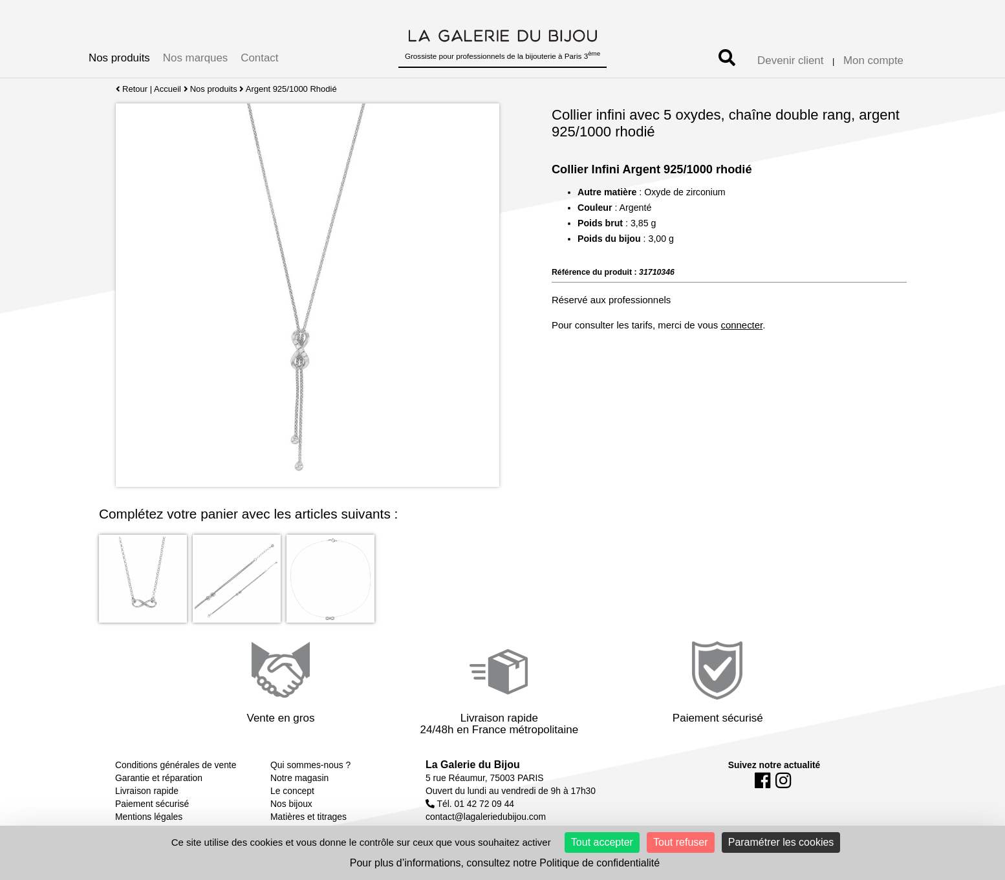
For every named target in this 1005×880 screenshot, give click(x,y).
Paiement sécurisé (152, 804)
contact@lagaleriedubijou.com (486, 816)
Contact (259, 58)
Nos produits (119, 58)
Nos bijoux (291, 804)
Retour (131, 89)
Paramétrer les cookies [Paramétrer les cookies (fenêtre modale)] (781, 842)
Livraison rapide (146, 791)
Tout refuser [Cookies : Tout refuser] (680, 842)
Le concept (292, 791)
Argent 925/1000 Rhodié (291, 89)
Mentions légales (148, 816)
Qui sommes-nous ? (310, 765)
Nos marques (195, 58)
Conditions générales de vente (175, 765)
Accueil (167, 89)
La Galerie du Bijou (473, 764)
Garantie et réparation (158, 778)
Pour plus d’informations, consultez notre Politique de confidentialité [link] (505, 862)
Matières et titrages (308, 816)
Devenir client (790, 60)
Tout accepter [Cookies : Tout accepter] (602, 842)
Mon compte (873, 60)
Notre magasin (299, 778)
